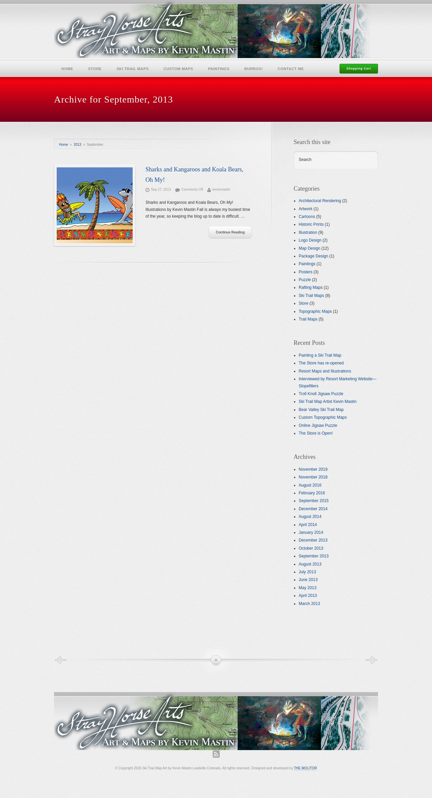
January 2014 (311, 532)
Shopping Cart (359, 68)
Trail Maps (308, 319)
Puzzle (305, 279)
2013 (77, 144)
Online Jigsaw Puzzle (318, 425)
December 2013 (313, 540)
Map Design (309, 248)
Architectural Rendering (320, 200)
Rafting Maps (311, 287)
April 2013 (308, 595)
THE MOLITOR (305, 768)
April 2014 (308, 524)
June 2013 (308, 579)
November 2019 (313, 469)
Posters (306, 272)
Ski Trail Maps (132, 69)
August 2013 (310, 564)
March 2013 (309, 603)
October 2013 (311, 548)
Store (95, 69)
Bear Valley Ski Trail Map (321, 409)
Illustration (308, 232)
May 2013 (308, 587)
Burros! (253, 69)
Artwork (306, 209)
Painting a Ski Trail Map (320, 355)
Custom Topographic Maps (323, 417)
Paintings (219, 69)
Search (305, 159)
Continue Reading (230, 232)
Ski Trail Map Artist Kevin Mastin (327, 401)
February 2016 (312, 493)
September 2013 (314, 556)
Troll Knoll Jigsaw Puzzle (321, 393)
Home (67, 69)
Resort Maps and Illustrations (325, 371)
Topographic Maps (315, 311)
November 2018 (313, 477)
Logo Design (310, 240)
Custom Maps (178, 69)
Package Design (313, 256)
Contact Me (291, 69)
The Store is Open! (316, 433)
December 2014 (313, 508)
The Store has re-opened (321, 363)
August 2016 (310, 485)
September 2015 (314, 500)
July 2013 (307, 572)
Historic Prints (311, 224)
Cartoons (307, 216)
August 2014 (310, 516)
